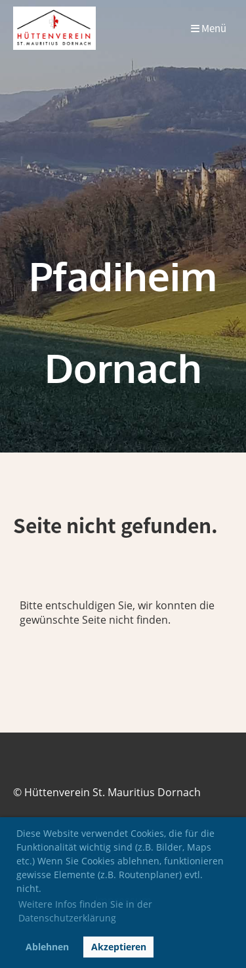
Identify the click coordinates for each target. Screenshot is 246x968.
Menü (208, 28)
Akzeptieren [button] (118, 946)
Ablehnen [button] (47, 946)
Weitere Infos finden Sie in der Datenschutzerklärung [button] (85, 911)
